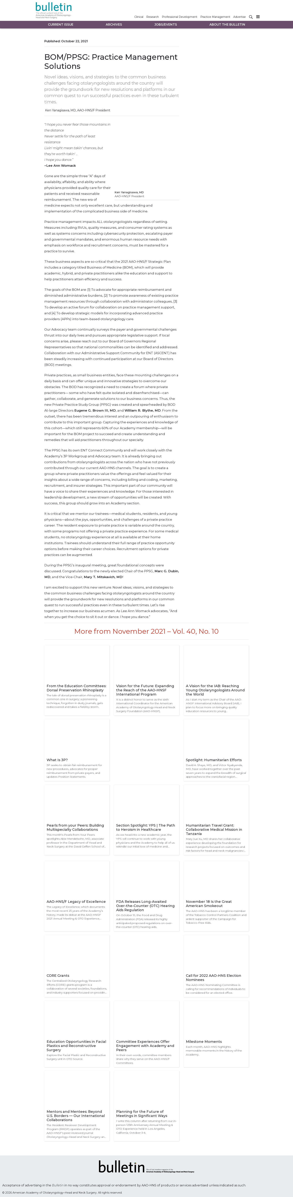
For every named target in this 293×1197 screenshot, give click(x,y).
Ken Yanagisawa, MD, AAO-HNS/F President (77, 110)
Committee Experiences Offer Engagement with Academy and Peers (145, 1046)
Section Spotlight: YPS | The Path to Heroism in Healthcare (145, 827)
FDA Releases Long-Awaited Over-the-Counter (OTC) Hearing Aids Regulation (145, 906)
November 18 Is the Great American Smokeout (209, 904)
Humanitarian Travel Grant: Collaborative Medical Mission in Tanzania (214, 829)
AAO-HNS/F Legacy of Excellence (76, 902)
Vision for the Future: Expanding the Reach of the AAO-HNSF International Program (145, 690)
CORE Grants (58, 976)
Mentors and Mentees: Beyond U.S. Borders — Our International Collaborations (76, 1116)
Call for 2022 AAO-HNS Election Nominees (213, 978)
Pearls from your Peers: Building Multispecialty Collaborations (75, 827)
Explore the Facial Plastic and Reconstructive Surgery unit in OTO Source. (76, 1057)
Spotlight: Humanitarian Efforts (214, 760)
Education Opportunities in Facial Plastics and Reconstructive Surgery (76, 1046)
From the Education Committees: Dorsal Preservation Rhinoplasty (76, 688)
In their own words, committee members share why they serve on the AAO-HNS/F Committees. (143, 1059)
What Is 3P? (57, 760)
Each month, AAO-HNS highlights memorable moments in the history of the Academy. (214, 1050)
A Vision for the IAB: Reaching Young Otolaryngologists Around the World (215, 690)
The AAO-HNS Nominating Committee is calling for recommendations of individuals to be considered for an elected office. (215, 988)
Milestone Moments (204, 1042)
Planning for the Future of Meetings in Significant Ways (141, 1114)
